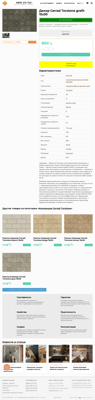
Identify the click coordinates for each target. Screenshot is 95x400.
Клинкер (69, 153)
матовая (69, 82)
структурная (71, 80)
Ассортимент (47, 3)
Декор (68, 107)
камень (69, 103)
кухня (88, 86)
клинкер (31, 397)
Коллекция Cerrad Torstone (55, 208)
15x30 (68, 145)
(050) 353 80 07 (31, 391)
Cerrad (68, 149)
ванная (82, 86)
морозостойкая (82, 80)
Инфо (59, 3)
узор (74, 103)
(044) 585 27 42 (31, 386)
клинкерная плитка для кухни (51, 200)
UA (78, 3)
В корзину (66, 54)
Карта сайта (57, 397)
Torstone (69, 90)
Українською (54, 391)
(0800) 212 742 (31, 383)
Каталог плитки (8, 383)
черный (69, 76)
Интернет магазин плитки (12, 393)
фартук (76, 86)
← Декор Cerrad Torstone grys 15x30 (26, 290)
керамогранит (23, 397)
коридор (69, 86)
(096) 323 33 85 (31, 388)
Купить (32, 42)
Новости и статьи (14, 342)
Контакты (69, 3)
